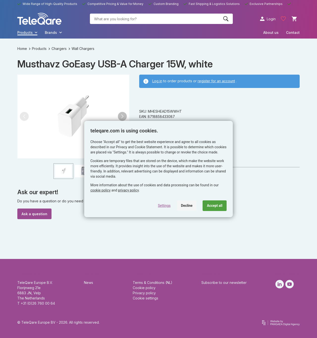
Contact (293, 32)
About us (271, 32)
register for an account (216, 81)
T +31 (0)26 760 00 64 (36, 303)
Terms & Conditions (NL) (152, 282)
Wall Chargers (81, 48)
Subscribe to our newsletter (224, 282)
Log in (157, 81)
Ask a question (34, 214)
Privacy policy (144, 293)
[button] (24, 116)
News (88, 282)
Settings (164, 206)
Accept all (214, 206)
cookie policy (100, 190)
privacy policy (128, 190)
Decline (187, 206)
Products (38, 48)
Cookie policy (144, 288)
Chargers (58, 48)
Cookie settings (145, 298)
